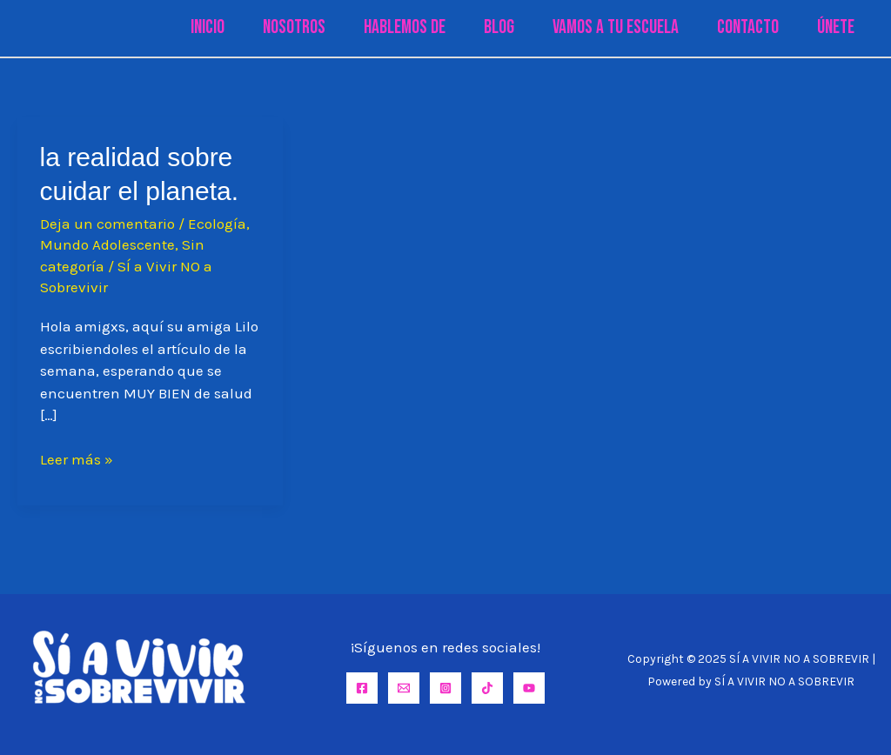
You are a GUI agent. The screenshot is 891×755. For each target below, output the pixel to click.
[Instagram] (445, 688)
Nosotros (294, 27)
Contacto (748, 27)
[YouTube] (529, 688)
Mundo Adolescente (107, 244)
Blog (499, 27)
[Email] (403, 688)
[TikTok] (487, 688)
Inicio (207, 27)
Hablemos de (405, 27)
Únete (835, 27)
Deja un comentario (107, 223)
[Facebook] (362, 688)
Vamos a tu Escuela (616, 27)
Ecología (217, 223)
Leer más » (76, 460)
